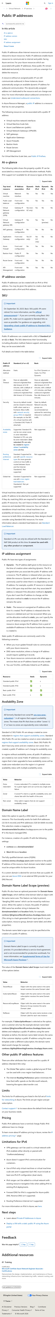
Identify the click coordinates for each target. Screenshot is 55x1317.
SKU (5, 39)
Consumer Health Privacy (21, 1310)
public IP (30, 103)
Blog (31, 1307)
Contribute (42, 1307)
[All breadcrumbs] (4, 9)
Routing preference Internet (7, 456)
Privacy (4, 1310)
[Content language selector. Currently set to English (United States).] (13, 1295)
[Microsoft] (27, 3)
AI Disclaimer (7, 1307)
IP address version (10, 36)
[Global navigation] (2, 3)
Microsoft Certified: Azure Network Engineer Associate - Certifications (23, 1270)
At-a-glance (8, 33)
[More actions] (51, 9)
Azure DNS (16, 876)
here (40, 1206)
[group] (27, 228)
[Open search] (44, 3)
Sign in (50, 3)
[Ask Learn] (46, 9)
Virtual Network (14, 8)
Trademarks (6, 1313)
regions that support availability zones (29, 735)
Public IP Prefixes (38, 156)
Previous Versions (20, 1307)
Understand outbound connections (25, 98)
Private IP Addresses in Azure (29, 1218)
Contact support (8, 1108)
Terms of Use (39, 1310)
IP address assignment (12, 42)
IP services (28, 8)
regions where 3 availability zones (21, 447)
